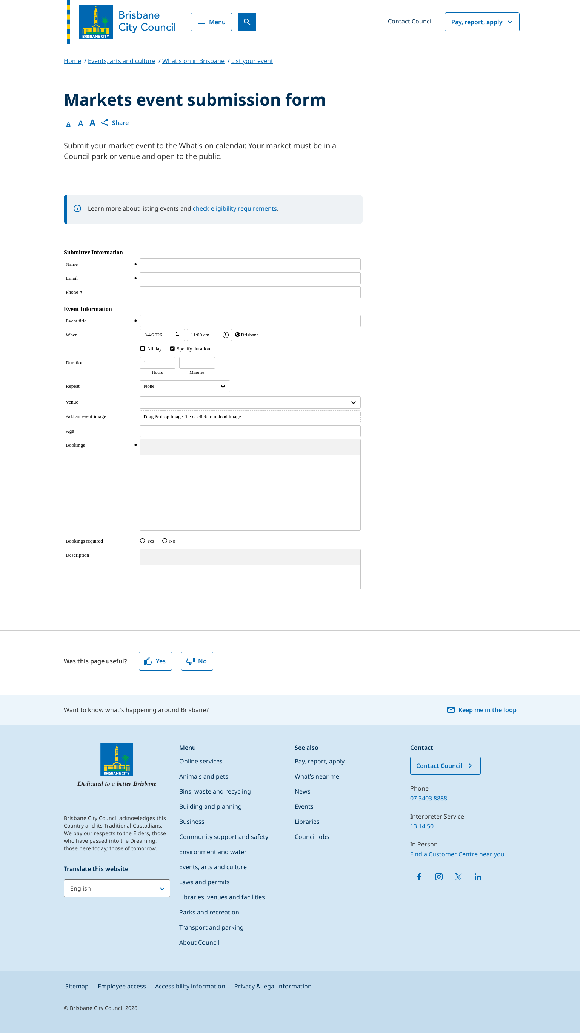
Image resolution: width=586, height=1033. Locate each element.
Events (304, 806)
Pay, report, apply (483, 21)
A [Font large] (92, 122)
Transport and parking (211, 927)
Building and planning (210, 806)
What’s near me (317, 776)
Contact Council (410, 21)
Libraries (307, 821)
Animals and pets (203, 776)
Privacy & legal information (273, 986)
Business (192, 821)
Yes (155, 661)
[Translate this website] (117, 888)
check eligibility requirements (235, 208)
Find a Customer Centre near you (457, 854)
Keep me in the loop (481, 709)
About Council (199, 942)
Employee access (122, 986)
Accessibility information (190, 986)
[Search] (247, 22)
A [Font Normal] (68, 124)
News (303, 791)
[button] (114, 122)
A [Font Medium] (80, 123)
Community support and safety (223, 837)
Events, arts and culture (213, 867)
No (196, 661)
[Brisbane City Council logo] (121, 22)
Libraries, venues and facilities (222, 897)
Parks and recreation (209, 912)
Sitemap (77, 986)
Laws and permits (204, 882)
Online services (201, 761)
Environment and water (213, 852)
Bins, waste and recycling (215, 791)
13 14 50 (422, 826)
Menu (211, 21)
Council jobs (312, 837)
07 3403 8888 (428, 798)
